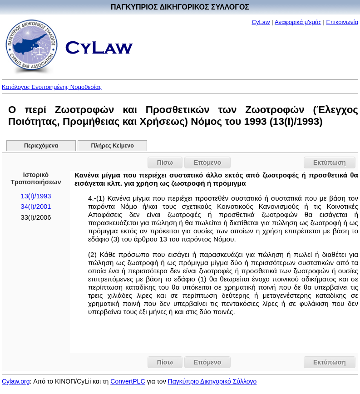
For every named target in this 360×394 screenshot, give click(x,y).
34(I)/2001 (35, 206)
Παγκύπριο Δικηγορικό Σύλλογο (212, 381)
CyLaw (261, 22)
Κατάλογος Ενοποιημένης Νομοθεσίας (52, 87)
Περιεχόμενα (41, 146)
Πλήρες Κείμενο (112, 146)
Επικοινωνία (342, 22)
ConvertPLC (127, 381)
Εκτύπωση (329, 162)
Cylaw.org (16, 381)
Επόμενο (207, 162)
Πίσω (165, 162)
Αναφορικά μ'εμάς (298, 22)
